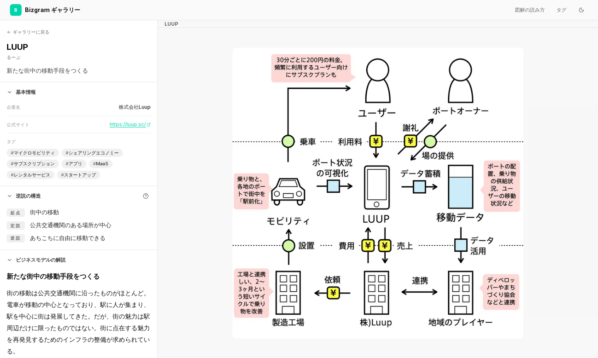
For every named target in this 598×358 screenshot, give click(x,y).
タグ (561, 10)
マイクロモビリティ (33, 153)
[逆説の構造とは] (146, 196)
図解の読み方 (530, 10)
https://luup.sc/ (130, 124)
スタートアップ (78, 175)
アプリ (74, 163)
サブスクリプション (33, 163)
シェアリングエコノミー (92, 153)
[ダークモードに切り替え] (581, 10)
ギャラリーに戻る (28, 32)
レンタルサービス (30, 175)
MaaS (100, 163)
